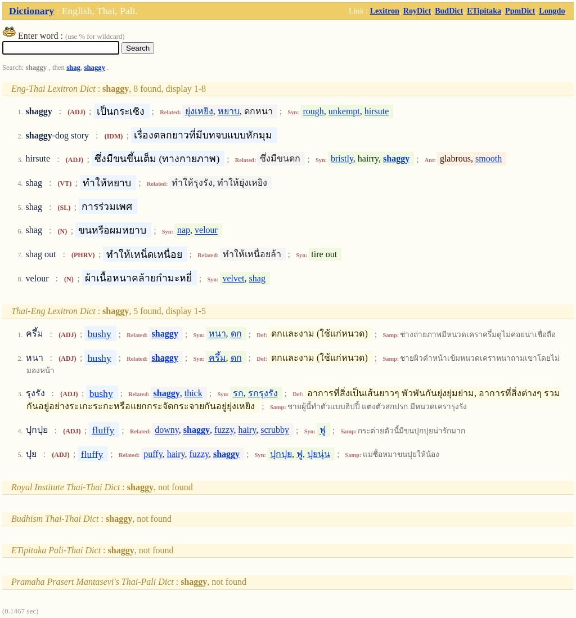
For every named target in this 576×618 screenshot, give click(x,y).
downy (167, 430)
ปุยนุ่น (318, 454)
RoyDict (417, 10)
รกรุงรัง (263, 393)
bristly (342, 159)
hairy (247, 430)
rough (313, 111)
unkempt (344, 111)
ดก (236, 334)
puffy (152, 454)
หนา (217, 334)
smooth (488, 159)
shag (73, 67)
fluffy (103, 430)
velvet (233, 278)
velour (206, 230)
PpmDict (520, 10)
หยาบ (229, 111)
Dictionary (31, 10)
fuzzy (224, 430)
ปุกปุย (281, 454)
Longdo (552, 10)
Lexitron (384, 10)
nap (183, 230)
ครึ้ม (217, 357)
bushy (99, 333)
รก (238, 393)
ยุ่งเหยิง (199, 111)
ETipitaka (484, 10)
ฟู (323, 430)
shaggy (94, 67)
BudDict (449, 10)
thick (193, 393)
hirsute (376, 111)
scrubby (274, 430)
